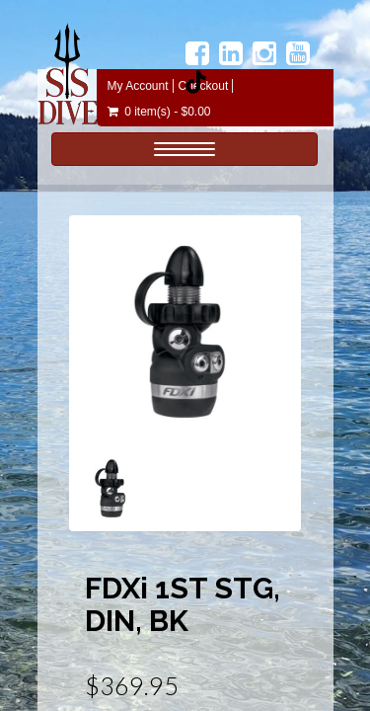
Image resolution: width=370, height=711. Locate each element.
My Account (138, 86)
